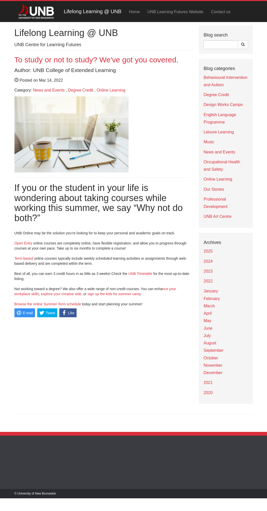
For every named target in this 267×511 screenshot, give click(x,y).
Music (209, 142)
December (213, 373)
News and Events (49, 90)
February (212, 298)
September (213, 350)
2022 (208, 281)
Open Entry (23, 243)
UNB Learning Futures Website (175, 12)
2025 (208, 251)
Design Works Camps (223, 104)
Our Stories (214, 189)
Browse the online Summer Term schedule (47, 304)
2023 (208, 271)
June (208, 328)
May (207, 321)
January (211, 291)
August (210, 343)
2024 (208, 261)
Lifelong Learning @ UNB (92, 11)
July (207, 335)
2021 (208, 382)
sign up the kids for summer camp (114, 294)
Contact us (220, 12)
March (209, 306)
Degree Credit (80, 90)
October (211, 358)
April (208, 313)
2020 (208, 393)
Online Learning (111, 90)
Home (134, 12)
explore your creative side (61, 294)
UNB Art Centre (218, 216)
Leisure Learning (219, 132)
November (213, 365)
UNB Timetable (140, 274)
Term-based (23, 258)
